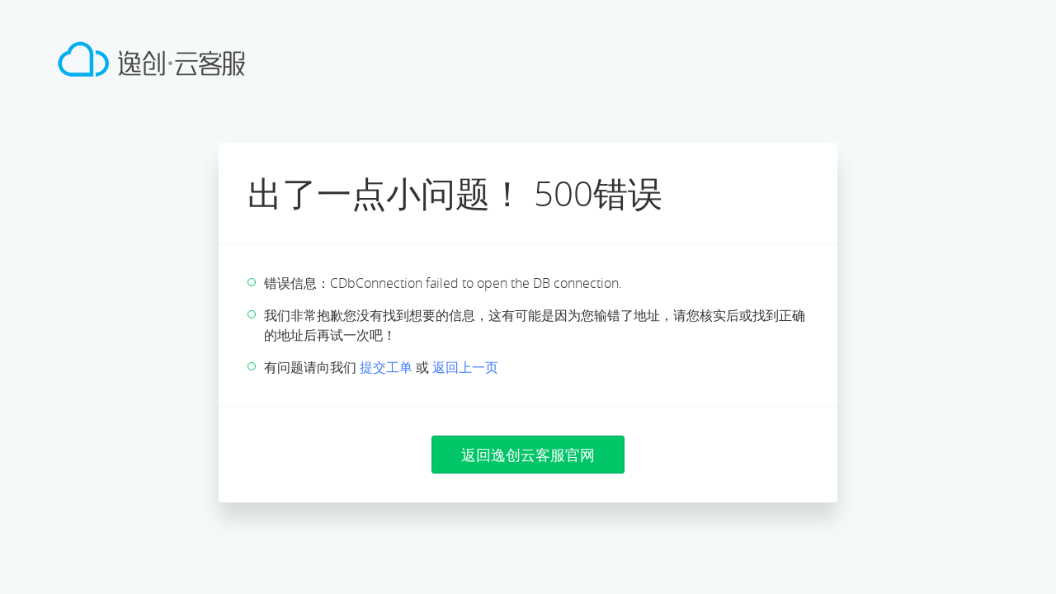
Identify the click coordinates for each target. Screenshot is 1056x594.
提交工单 (386, 367)
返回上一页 (465, 367)
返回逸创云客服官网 (528, 454)
